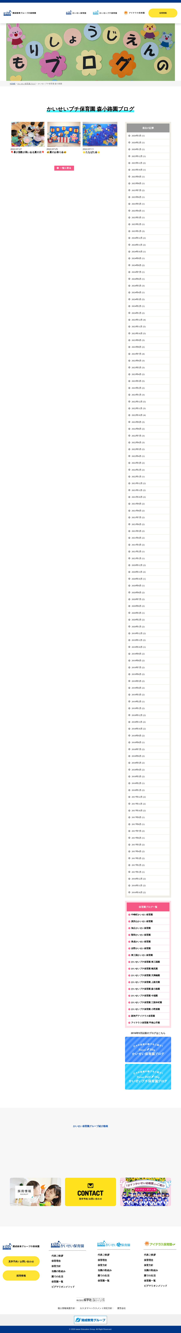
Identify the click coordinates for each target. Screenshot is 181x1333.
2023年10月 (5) (139, 333)
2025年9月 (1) (138, 176)
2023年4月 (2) (138, 374)
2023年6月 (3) (138, 360)
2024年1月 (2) (138, 313)
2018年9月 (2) (138, 735)
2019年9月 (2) (138, 654)
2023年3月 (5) (138, 381)
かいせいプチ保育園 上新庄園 (145, 982)
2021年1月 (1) (138, 558)
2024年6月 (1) (138, 279)
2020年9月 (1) (138, 585)
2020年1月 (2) (138, 626)
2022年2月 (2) (138, 470)
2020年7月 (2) (138, 599)
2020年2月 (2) (138, 619)
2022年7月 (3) (138, 435)
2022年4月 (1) (138, 456)
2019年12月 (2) (139, 633)
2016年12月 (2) (139, 878)
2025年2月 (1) (138, 224)
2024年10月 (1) (139, 251)
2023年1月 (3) (138, 394)
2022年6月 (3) (138, 442)
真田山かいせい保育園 (142, 921)
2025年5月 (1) (138, 204)
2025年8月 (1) (138, 183)
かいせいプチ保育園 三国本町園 (146, 1002)
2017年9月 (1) (138, 817)
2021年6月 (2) (138, 524)
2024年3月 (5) (138, 299)
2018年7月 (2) (138, 749)
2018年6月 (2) (138, 756)
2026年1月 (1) (138, 149)
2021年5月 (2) (138, 531)
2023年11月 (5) (139, 326)
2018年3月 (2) (138, 776)
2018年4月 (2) (138, 769)
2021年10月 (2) (139, 497)
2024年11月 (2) (139, 245)
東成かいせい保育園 (141, 941)
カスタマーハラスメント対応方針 (96, 1308)
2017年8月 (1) (138, 824)
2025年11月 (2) (139, 163)
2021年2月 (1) (138, 551)
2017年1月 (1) (138, 872)
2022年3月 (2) (138, 463)
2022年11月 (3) (139, 408)
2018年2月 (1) (138, 783)
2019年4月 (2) (138, 688)
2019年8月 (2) (138, 660)
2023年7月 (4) (138, 354)
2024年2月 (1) (138, 306)
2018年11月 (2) (139, 722)
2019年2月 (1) (138, 701)
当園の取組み (58, 1271)
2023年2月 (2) (138, 388)
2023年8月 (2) (138, 347)
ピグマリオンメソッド (63, 1286)
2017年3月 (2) (138, 858)
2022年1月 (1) (138, 476)
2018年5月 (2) (138, 763)
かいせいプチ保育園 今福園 (144, 995)
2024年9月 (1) (138, 258)
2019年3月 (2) (138, 694)
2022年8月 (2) (138, 429)
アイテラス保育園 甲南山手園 (145, 1022)
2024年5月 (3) (138, 285)
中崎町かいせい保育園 (142, 914)
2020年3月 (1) (138, 613)
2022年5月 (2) (138, 449)
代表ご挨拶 (57, 1255)
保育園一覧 (57, 1281)
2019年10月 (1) (139, 647)
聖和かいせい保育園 (141, 934)
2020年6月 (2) (138, 606)
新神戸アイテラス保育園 (143, 1015)
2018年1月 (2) (138, 790)
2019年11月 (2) (139, 640)
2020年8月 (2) (138, 592)
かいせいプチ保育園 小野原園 (145, 1009)
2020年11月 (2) (139, 572)
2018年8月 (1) (138, 742)
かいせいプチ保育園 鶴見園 (144, 968)
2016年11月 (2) (139, 885)
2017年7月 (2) (138, 831)
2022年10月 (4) (139, 415)
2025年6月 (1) (138, 197)
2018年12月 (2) (139, 715)
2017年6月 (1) (138, 838)
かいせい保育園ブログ (26, 83)
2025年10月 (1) (139, 169)
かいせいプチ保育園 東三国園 (145, 961)
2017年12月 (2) (139, 797)
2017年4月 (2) (138, 851)
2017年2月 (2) (138, 865)
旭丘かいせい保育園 (141, 928)
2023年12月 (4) (139, 320)
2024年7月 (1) (138, 272)
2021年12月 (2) (139, 483)
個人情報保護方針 (66, 1308)
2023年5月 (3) (138, 367)
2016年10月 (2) (139, 892)
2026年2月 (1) (138, 142)
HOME (12, 83)
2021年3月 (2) (138, 544)
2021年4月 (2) (138, 538)
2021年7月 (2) (138, 517)
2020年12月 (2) (139, 565)
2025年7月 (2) (138, 190)
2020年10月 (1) (139, 579)
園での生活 (57, 1276)
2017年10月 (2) (139, 810)
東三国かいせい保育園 (142, 955)
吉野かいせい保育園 (141, 948)
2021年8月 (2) (138, 510)
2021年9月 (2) (138, 503)
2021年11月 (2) (139, 490)
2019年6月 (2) (138, 674)
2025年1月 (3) (138, 231)
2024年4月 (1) (138, 292)
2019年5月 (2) (138, 681)
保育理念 (56, 1260)
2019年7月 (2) (138, 667)
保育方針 (56, 1266)
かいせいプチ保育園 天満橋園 (145, 975)
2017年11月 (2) (139, 804)
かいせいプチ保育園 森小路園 (145, 988)
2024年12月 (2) (139, 238)
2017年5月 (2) (138, 844)
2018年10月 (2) (139, 728)
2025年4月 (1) (138, 210)
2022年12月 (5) (139, 401)
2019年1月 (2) (138, 708)
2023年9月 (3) (138, 340)
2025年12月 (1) (139, 156)
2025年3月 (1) (138, 217)
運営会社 (121, 1308)
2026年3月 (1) (138, 135)
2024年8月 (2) (138, 265)
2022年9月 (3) (138, 422)
